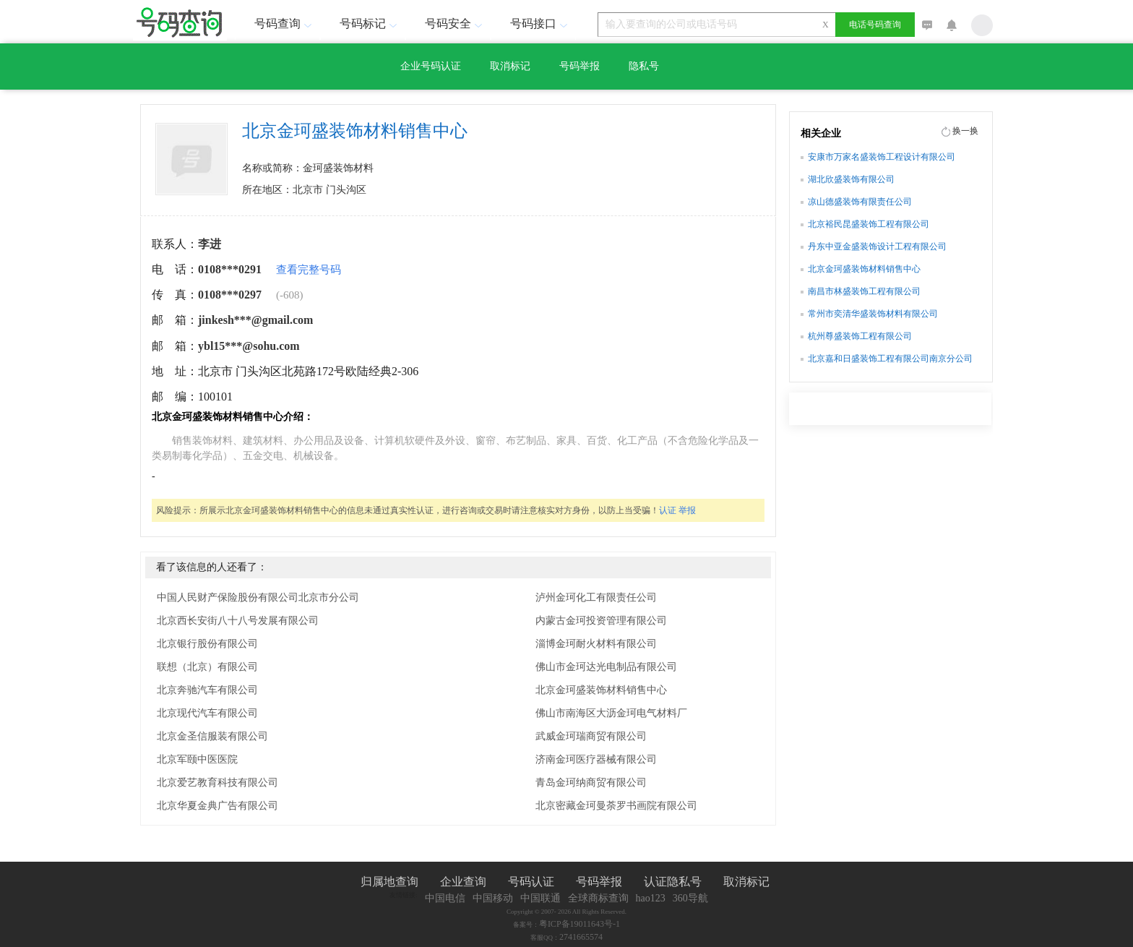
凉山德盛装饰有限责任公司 (860, 202)
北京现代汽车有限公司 (207, 713)
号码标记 (370, 23)
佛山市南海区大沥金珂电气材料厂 (611, 713)
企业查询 (463, 881)
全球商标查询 (598, 898)
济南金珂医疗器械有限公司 (596, 759)
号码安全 (455, 23)
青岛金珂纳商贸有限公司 (591, 782)
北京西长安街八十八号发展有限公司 (238, 620)
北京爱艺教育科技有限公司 (217, 782)
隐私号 (644, 66)
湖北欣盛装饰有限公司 (851, 179)
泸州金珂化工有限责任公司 (596, 597)
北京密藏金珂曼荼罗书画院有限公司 (616, 805)
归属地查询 (389, 881)
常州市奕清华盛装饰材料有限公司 (873, 314)
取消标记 (510, 66)
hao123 (650, 898)
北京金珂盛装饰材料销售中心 (601, 690)
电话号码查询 (875, 25)
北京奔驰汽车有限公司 (207, 690)
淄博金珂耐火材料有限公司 (596, 643)
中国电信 (445, 898)
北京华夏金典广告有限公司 (217, 805)
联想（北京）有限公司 (207, 666)
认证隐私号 (673, 881)
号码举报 (579, 66)
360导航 (690, 898)
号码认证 (531, 881)
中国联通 (540, 898)
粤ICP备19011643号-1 (579, 924)
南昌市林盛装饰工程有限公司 (864, 291)
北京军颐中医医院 (197, 759)
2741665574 (581, 937)
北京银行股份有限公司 (207, 643)
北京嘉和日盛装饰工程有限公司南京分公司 (890, 358)
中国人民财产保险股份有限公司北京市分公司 (258, 597)
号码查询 (284, 23)
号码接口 (540, 23)
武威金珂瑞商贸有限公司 (591, 736)
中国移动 (493, 898)
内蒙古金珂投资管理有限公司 (601, 620)
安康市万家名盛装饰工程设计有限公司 (881, 157)
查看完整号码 (308, 269)
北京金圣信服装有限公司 (212, 736)
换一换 (965, 131)
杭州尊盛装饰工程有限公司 (860, 336)
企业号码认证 (430, 66)
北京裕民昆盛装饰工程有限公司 (868, 224)
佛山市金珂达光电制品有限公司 (606, 666)
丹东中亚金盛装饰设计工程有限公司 (877, 246)
